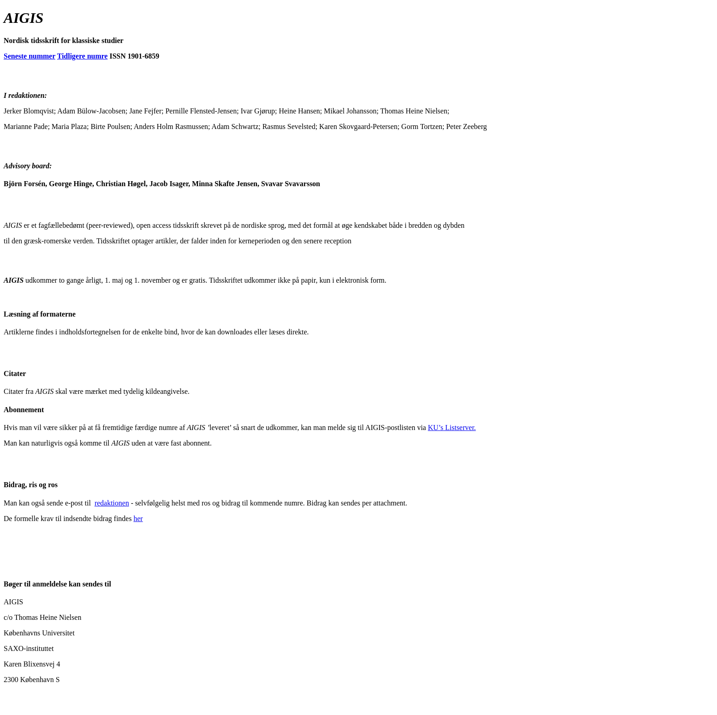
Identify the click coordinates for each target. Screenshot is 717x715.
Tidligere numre (82, 56)
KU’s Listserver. (452, 427)
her (138, 518)
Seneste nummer (29, 56)
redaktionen (112, 503)
